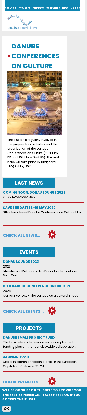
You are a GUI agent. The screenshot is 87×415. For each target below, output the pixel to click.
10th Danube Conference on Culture (37, 286)
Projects (24, 8)
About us (10, 8)
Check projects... (22, 382)
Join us (75, 8)
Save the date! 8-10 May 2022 (29, 207)
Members (38, 8)
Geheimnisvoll (16, 357)
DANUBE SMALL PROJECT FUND (29, 337)
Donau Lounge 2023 (21, 261)
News (65, 8)
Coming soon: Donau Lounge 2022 (34, 192)
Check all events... (23, 311)
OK (6, 409)
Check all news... (21, 235)
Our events (53, 8)
